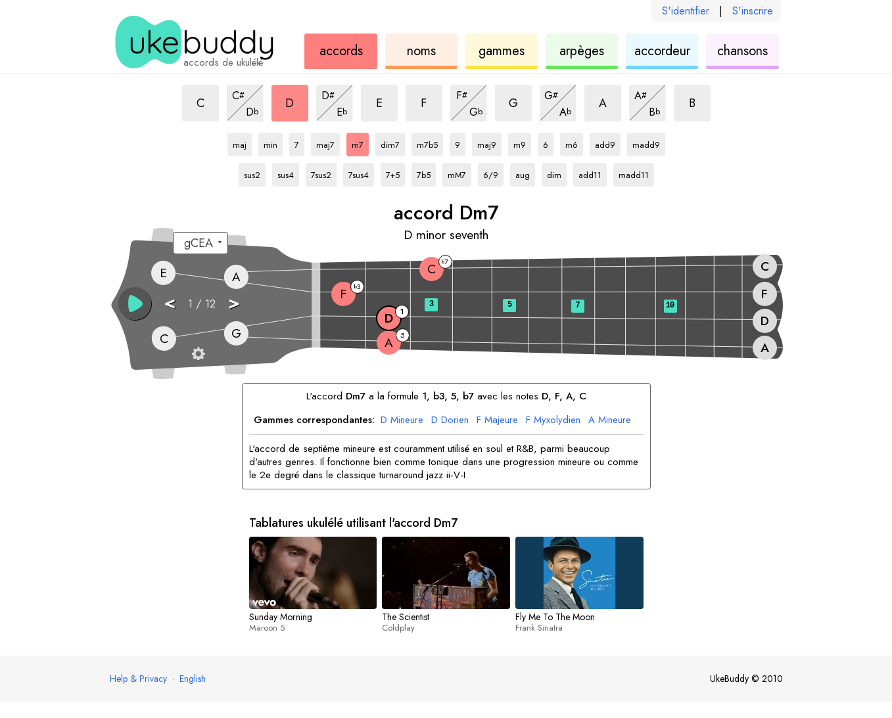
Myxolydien (553, 420)
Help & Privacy (138, 678)
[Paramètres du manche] (198, 353)
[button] (134, 303)
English (192, 678)
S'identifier (685, 10)
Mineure (402, 420)
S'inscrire (752, 10)
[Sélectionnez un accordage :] (200, 243)
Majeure (497, 420)
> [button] (234, 302)
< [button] (170, 302)
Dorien (450, 420)
